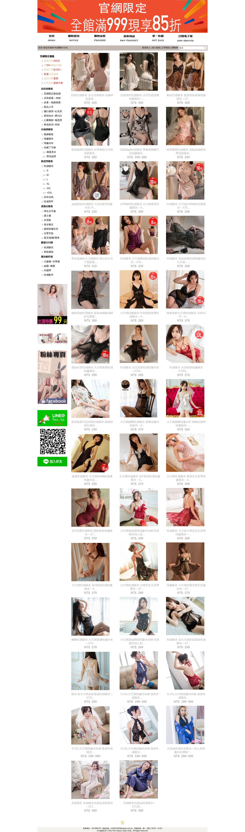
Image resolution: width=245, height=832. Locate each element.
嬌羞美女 (51, 152)
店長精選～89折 (52, 98)
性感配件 (48, 274)
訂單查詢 (166, 47)
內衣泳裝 (48, 197)
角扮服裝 (48, 251)
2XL (66, 47)
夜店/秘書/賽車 (52, 237)
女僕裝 (47, 220)
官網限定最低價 (52, 93)
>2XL (49, 192)
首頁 (40, 47)
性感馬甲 (48, 201)
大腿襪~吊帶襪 (52, 261)
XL (48, 183)
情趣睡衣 (48, 138)
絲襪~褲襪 (49, 266)
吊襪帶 (47, 270)
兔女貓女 (48, 224)
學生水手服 (50, 211)
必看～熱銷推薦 (52, 102)
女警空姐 (48, 233)
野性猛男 (51, 156)
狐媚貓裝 (48, 134)
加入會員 (156, 47)
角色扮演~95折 (52, 124)
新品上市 (48, 106)
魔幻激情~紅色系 (53, 111)
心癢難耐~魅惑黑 (53, 120)
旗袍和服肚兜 (51, 228)
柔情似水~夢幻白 (53, 115)
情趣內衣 (48, 143)
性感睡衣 (59, 47)
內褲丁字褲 (50, 147)
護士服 (47, 215)
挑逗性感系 (49, 47)
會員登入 (146, 47)
